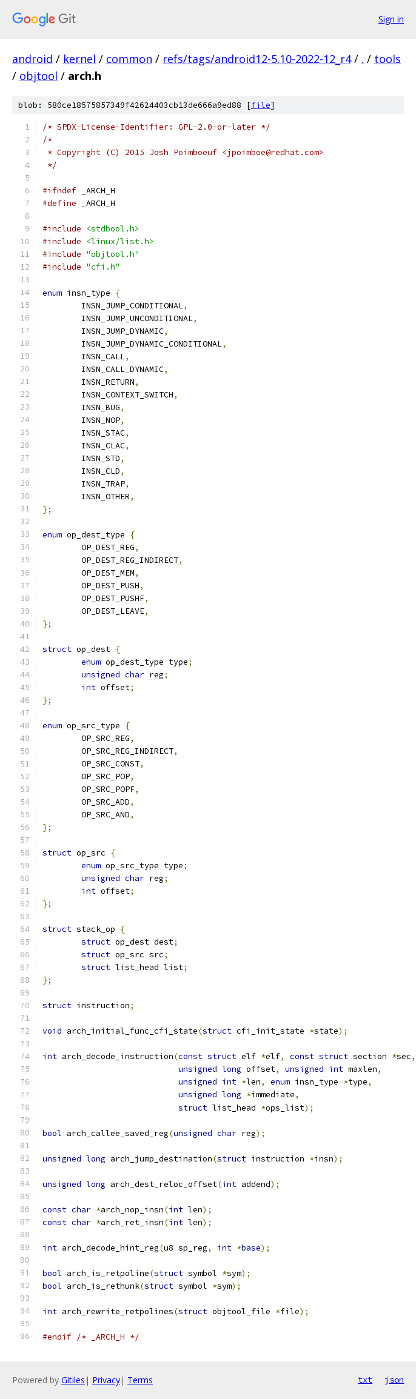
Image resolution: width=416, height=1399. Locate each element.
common (129, 59)
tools (387, 59)
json (394, 1379)
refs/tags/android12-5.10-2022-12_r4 (257, 59)
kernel (79, 59)
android (32, 59)
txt (365, 1379)
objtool (38, 75)
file (260, 105)
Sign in (391, 19)
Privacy (106, 1380)
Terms (140, 1380)
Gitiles (73, 1380)
